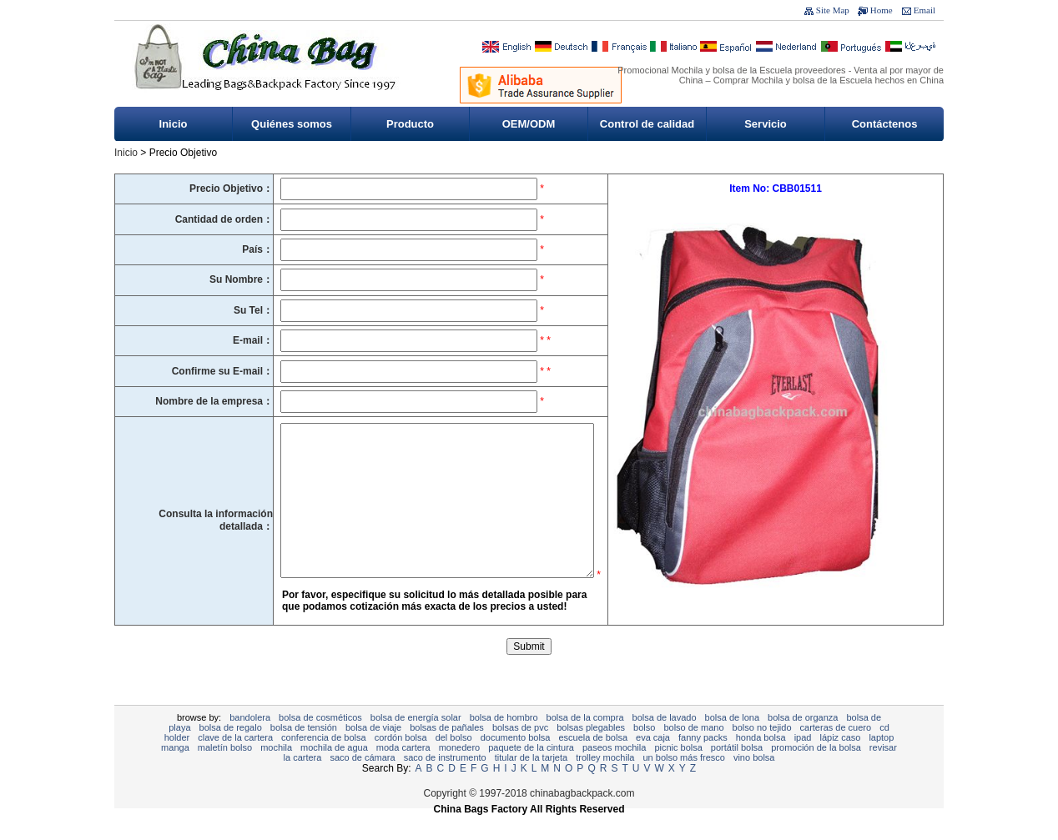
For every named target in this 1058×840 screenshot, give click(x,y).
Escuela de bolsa (592, 762)
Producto (410, 124)
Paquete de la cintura (531, 772)
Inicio (173, 124)
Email (924, 10)
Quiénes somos (291, 124)
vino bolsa (754, 782)
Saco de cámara (362, 782)
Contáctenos (885, 124)
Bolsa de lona (732, 742)
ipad (803, 762)
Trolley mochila (605, 782)
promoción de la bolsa (816, 772)
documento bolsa (516, 762)
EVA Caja (653, 762)
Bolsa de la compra (585, 742)
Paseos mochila (614, 772)
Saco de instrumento (445, 782)
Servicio (765, 124)
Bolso (644, 752)
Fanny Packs (703, 762)
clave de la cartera (235, 762)
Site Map (832, 10)
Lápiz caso (839, 762)
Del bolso (454, 762)
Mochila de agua (334, 772)
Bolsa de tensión (303, 752)
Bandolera (249, 742)
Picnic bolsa (678, 772)
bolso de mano (693, 752)
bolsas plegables (591, 752)
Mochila (276, 772)
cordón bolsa (401, 762)
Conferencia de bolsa (323, 762)
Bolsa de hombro (504, 742)
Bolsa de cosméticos (320, 742)
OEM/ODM (529, 124)
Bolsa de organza (803, 742)
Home (881, 10)
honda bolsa (761, 762)
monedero (460, 772)
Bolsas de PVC (520, 752)
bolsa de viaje (373, 752)
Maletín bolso (225, 772)
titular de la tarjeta (531, 782)
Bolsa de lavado (664, 742)
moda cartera (403, 772)
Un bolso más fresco (683, 782)
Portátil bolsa (737, 772)
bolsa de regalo (230, 752)
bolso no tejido (762, 752)
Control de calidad (647, 124)
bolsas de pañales (447, 752)
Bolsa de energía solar (415, 742)
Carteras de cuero (836, 752)
